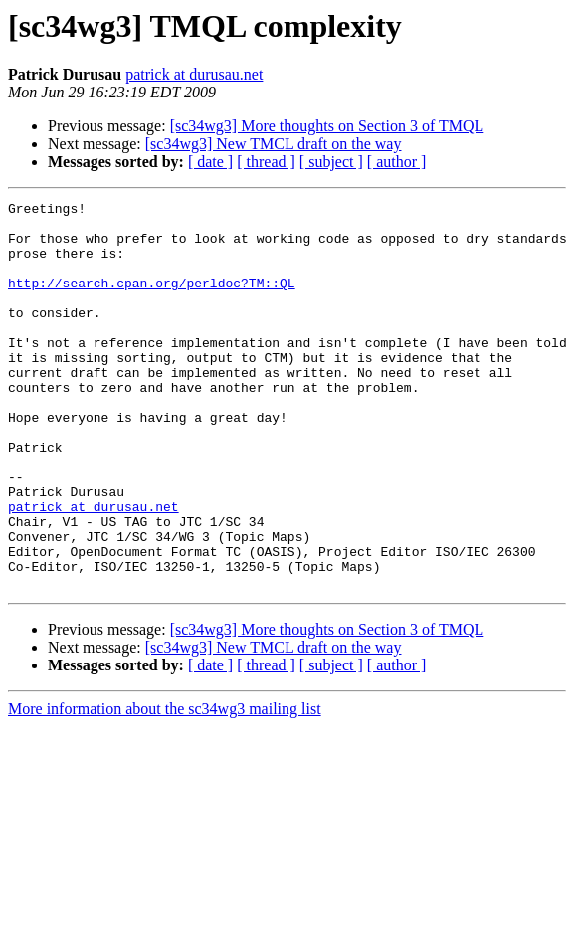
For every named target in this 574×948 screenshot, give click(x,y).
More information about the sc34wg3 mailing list (164, 786)
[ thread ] (266, 161)
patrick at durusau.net (194, 74)
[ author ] (397, 161)
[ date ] (210, 161)
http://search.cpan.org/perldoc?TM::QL (151, 300)
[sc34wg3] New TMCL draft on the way (273, 143)
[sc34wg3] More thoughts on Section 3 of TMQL (327, 125)
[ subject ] (331, 161)
